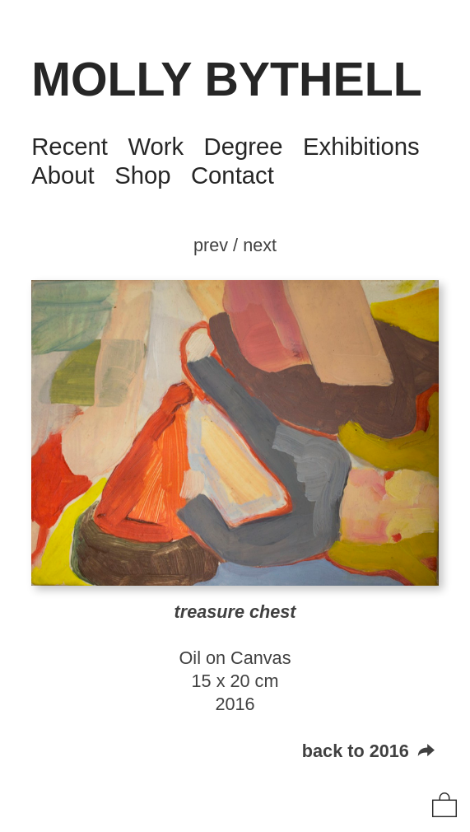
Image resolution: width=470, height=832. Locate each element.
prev (210, 245)
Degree (243, 146)
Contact (232, 175)
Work (156, 146)
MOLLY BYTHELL (226, 79)
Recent (69, 146)
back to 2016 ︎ (370, 751)
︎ (444, 806)
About (63, 175)
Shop (142, 175)
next (260, 245)
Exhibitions (361, 146)
